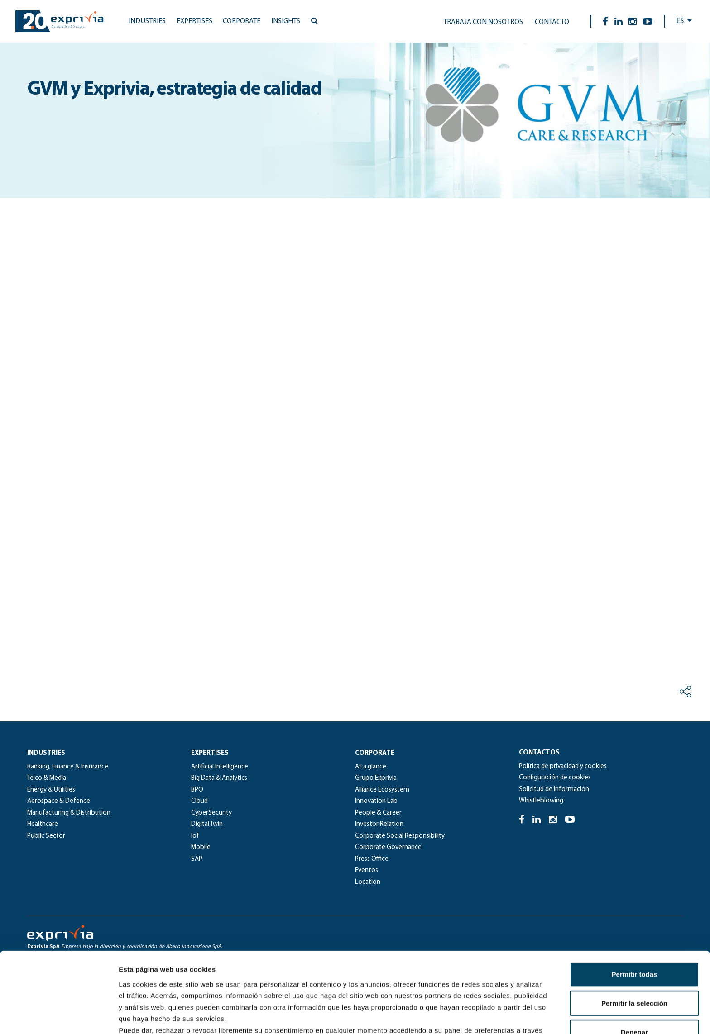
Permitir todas (634, 902)
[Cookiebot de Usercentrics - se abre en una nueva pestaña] (58, 1016)
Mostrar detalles (490, 1016)
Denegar (634, 960)
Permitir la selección (634, 931)
